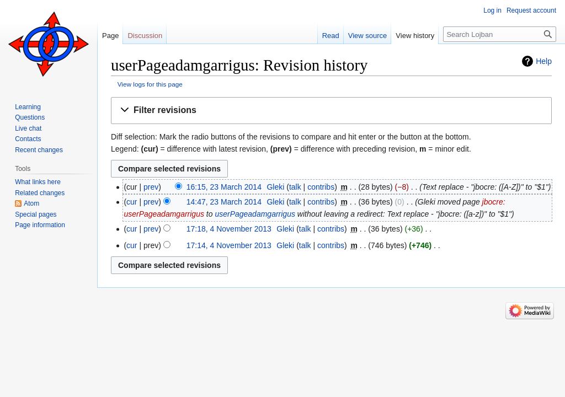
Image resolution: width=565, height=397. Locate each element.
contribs (320, 187)
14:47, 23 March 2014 (224, 201)
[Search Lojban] (499, 34)
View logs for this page (150, 84)
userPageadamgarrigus (255, 214)
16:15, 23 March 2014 (224, 187)
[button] (331, 110)
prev (150, 187)
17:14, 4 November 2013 (228, 245)
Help (544, 61)
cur (131, 201)
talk (295, 187)
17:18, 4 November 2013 (228, 228)
